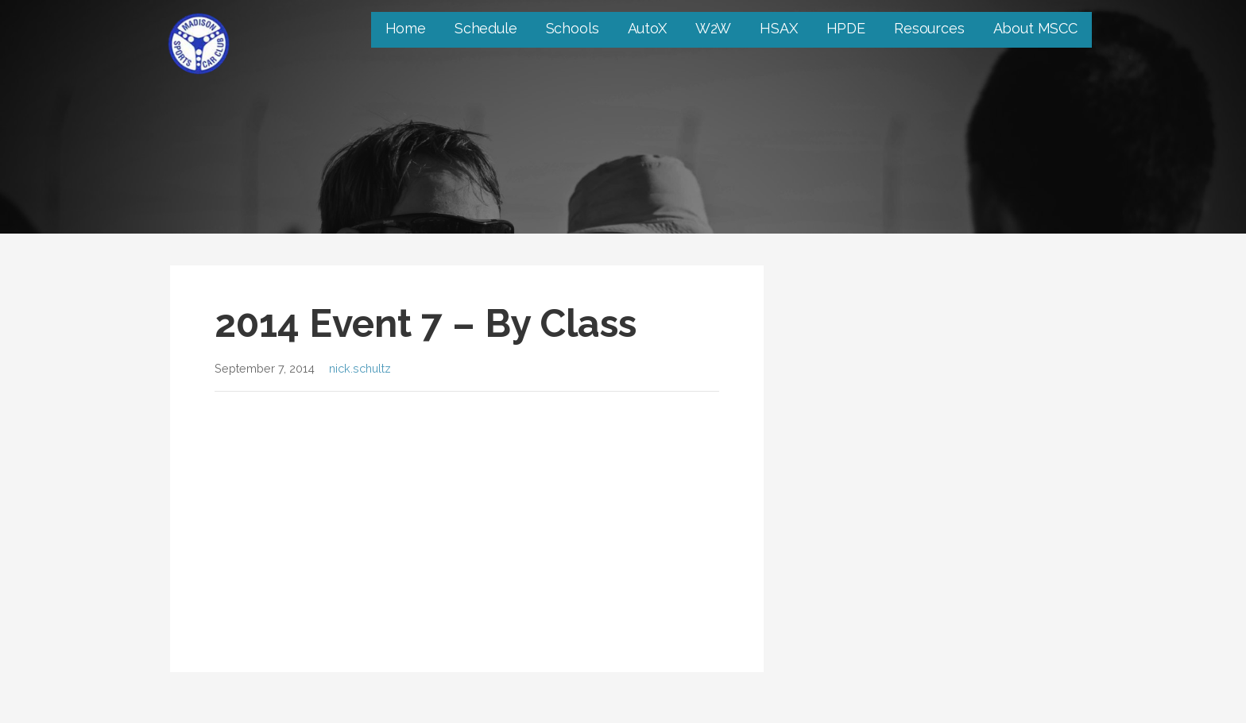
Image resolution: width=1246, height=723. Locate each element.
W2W (713, 28)
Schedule (486, 28)
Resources (929, 28)
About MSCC (1035, 28)
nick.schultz (360, 368)
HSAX (778, 28)
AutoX (647, 28)
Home (405, 28)
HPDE (845, 28)
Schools (572, 28)
